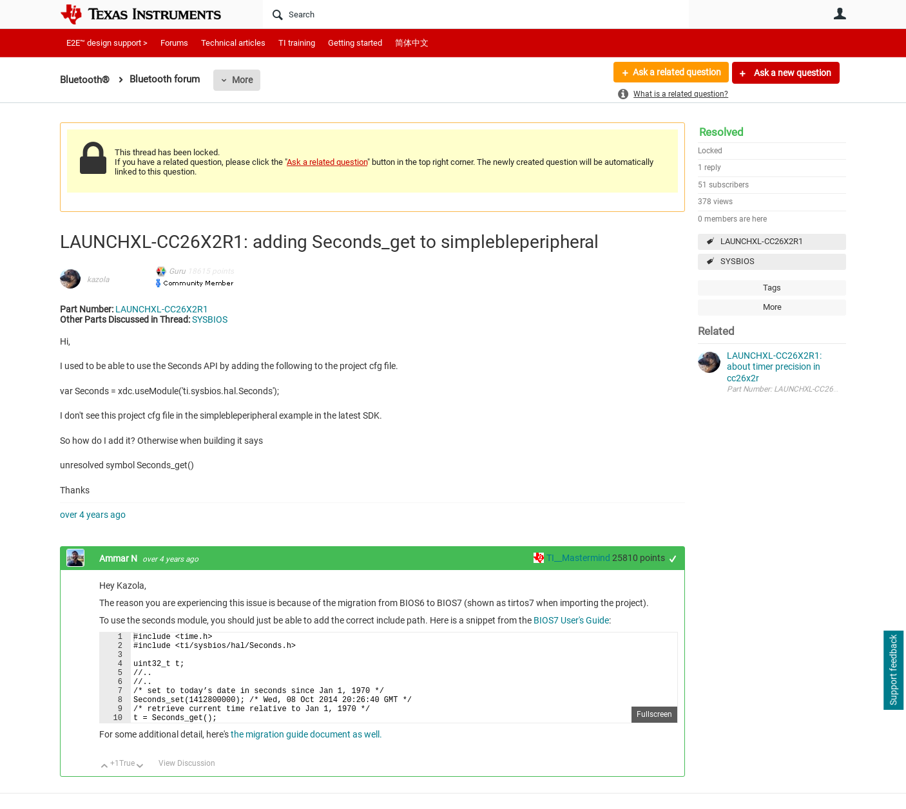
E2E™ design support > (107, 43)
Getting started (355, 43)
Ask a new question (791, 73)
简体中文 (412, 43)
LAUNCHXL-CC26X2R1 (761, 241)
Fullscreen (654, 733)
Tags (772, 287)
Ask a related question (676, 73)
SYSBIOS (737, 261)
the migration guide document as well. (305, 753)
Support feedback (893, 670)
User (839, 13)
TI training (296, 43)
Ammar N (119, 558)
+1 (673, 559)
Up (104, 786)
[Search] (476, 14)
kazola (98, 279)
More (242, 80)
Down (140, 786)
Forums (174, 43)
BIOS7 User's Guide (571, 620)
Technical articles (233, 43)
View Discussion (187, 782)
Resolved (721, 132)
